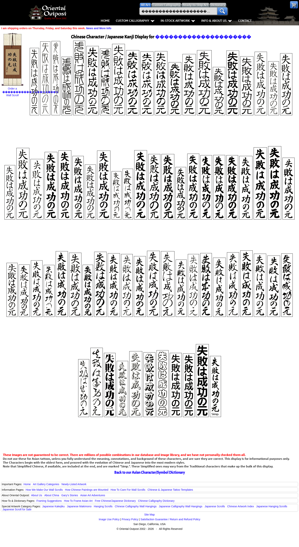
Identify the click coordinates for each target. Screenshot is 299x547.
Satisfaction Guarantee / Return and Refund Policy (170, 519)
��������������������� (203, 37)
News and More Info (98, 28)
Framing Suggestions (49, 500)
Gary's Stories (69, 495)
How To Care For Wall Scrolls (128, 489)
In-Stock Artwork (178, 21)
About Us (36, 495)
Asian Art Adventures (92, 495)
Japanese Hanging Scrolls (271, 506)
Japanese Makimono (79, 506)
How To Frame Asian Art (78, 500)
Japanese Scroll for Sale (16, 509)
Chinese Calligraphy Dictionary (156, 500)
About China (51, 495)
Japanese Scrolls (215, 506)
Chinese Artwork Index (240, 506)
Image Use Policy (109, 519)
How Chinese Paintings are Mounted (86, 489)
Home (105, 21)
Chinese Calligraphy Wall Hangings (136, 506)
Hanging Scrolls (103, 506)
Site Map (149, 514)
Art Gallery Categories (46, 484)
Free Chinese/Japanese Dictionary (115, 500)
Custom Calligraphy (135, 21)
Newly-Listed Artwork (73, 484)
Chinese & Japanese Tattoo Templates (170, 489)
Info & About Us (216, 21)
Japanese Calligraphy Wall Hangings (180, 506)
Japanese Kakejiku (53, 506)
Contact (245, 21)
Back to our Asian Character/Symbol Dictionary (149, 472)
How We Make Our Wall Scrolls (44, 489)
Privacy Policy (130, 519)
